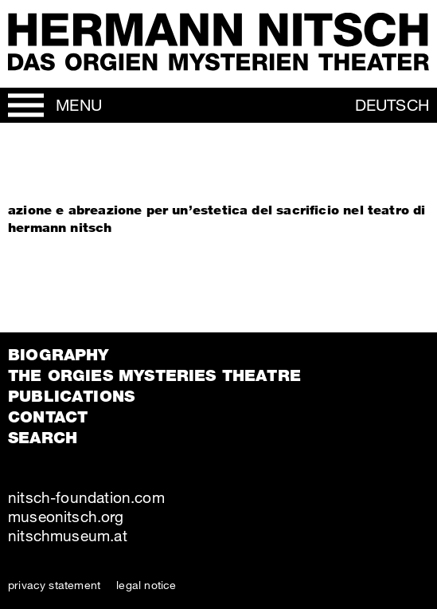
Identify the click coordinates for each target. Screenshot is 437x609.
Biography (58, 354)
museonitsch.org (65, 516)
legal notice (146, 584)
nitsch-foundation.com (86, 497)
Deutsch (392, 105)
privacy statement (54, 584)
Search (42, 437)
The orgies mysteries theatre (154, 375)
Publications (71, 396)
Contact (48, 416)
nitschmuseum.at (67, 535)
